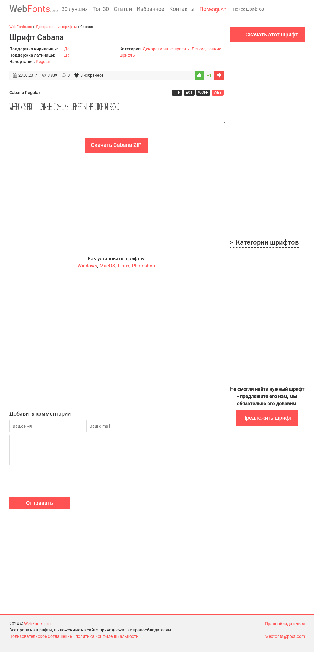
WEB (217, 92)
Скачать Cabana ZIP (116, 145)
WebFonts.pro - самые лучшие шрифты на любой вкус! (116, 112)
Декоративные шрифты (166, 48)
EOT (189, 92)
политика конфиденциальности (106, 636)
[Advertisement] (116, 204)
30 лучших (75, 9)
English (218, 9)
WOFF (203, 92)
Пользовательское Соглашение (40, 636)
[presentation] (55, 482)
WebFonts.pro (37, 624)
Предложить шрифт (267, 418)
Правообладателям (285, 624)
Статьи (123, 9)
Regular (43, 61)
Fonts (33, 9)
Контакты (182, 9)
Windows (87, 266)
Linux (123, 266)
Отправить (39, 503)
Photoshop (143, 266)
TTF (177, 92)
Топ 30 (101, 9)
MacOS (107, 266)
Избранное (150, 9)
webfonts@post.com (285, 636)
